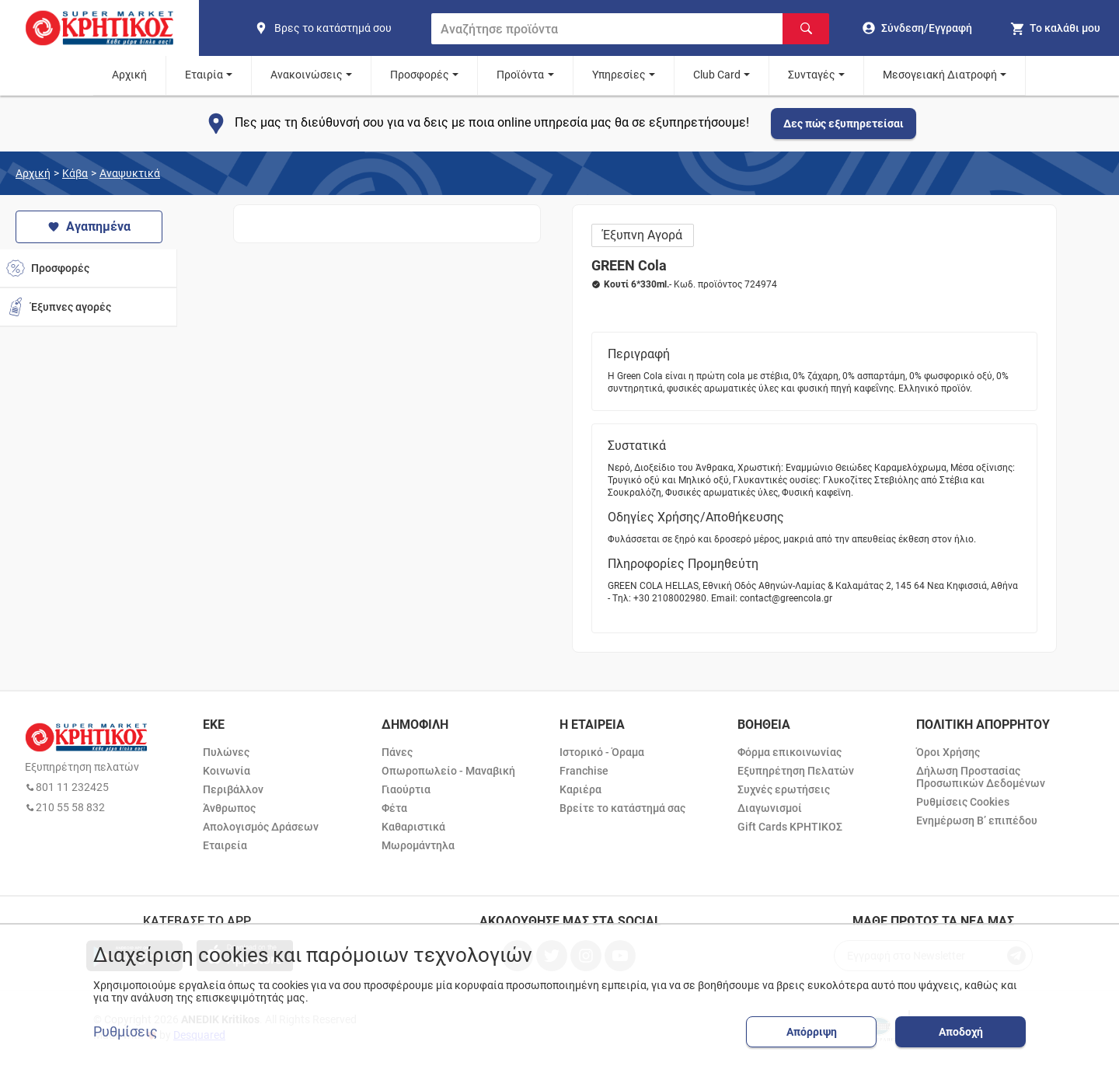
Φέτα (394, 808)
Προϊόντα (520, 74)
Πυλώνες (226, 752)
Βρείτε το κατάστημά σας (622, 808)
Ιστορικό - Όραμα (602, 752)
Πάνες (397, 752)
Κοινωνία (226, 771)
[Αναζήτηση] (806, 28)
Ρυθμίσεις (125, 1032)
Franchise (584, 771)
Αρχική (129, 74)
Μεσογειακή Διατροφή (940, 74)
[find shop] (336, 28)
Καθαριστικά (413, 826)
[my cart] (1055, 28)
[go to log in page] (917, 28)
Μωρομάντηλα (418, 845)
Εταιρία (204, 74)
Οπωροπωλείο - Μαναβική (448, 771)
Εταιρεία (225, 845)
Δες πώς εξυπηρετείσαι (843, 123)
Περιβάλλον (233, 789)
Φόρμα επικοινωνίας (789, 752)
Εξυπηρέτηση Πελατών (795, 771)
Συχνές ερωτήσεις (783, 789)
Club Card (717, 74)
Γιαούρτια (406, 789)
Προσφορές (419, 74)
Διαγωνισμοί (769, 808)
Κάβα (75, 173)
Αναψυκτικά (129, 173)
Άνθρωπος (229, 808)
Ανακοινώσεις (306, 74)
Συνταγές (811, 74)
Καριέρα (580, 789)
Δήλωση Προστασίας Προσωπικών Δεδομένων (980, 777)
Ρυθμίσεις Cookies (962, 802)
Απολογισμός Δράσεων (261, 826)
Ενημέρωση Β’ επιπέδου (976, 820)
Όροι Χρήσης (948, 752)
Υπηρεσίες (619, 74)
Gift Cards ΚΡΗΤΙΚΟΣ (789, 826)
